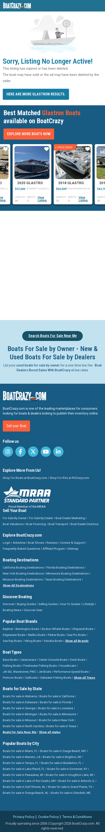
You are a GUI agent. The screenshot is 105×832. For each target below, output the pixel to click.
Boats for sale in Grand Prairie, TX (70, 787)
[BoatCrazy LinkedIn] (58, 451)
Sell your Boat (16, 426)
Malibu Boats (36, 635)
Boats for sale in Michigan (20, 714)
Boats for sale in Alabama (20, 696)
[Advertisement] (52, 264)
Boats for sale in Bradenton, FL (61, 763)
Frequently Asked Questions (21, 548)
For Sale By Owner (15, 518)
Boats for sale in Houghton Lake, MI (69, 775)
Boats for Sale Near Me (19, 732)
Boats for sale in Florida (55, 702)
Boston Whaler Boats (56, 629)
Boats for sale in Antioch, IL (76, 781)
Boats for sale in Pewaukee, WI (23, 775)
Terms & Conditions (77, 817)
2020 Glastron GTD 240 (39, 183)
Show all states (50, 732)
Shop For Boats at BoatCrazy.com (25, 478)
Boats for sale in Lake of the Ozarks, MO (29, 781)
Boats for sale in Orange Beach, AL (26, 793)
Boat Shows (36, 542)
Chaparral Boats (82, 629)
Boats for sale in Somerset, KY (67, 769)
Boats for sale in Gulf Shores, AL (24, 787)
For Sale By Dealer (41, 518)
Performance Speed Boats (71, 671)
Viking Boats (32, 641)
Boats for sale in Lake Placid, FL (24, 769)
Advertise (19, 542)
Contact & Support (72, 542)
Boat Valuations (13, 524)
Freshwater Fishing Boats (40, 665)
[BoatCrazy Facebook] (20, 451)
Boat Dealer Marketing (70, 518)
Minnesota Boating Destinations (67, 573)
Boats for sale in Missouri (19, 720)
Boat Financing (36, 524)
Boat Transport (58, 524)
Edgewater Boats (14, 635)
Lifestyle (88, 604)
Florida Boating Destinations (65, 567)
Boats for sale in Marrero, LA (21, 757)
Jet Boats (45, 671)
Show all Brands (76, 641)
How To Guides (70, 604)
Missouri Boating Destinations (23, 579)
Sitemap (72, 548)
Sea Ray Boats (12, 641)
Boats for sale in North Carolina (23, 726)
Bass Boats (10, 659)
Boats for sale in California (56, 696)
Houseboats (67, 665)
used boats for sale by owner (38, 365)
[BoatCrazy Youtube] (46, 451)
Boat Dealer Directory (85, 524)
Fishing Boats (12, 665)
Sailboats (31, 677)
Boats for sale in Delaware (20, 702)
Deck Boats (77, 659)
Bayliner (8, 629)
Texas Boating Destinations (63, 579)
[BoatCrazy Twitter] (33, 451)
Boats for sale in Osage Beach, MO (63, 751)
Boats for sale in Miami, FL (20, 751)
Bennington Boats (27, 629)
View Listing (42, 199)
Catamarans (28, 659)
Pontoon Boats (12, 677)
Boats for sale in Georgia (19, 708)
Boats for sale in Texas (61, 726)
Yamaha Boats (53, 641)
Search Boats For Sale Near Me (52, 336)
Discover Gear (33, 610)
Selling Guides (48, 604)
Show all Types (84, 677)
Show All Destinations (18, 585)
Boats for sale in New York (56, 720)
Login (6, 542)
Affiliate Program (54, 548)
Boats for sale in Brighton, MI (62, 757)
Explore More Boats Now (28, 134)
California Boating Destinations (23, 567)
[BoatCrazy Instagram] (8, 451)
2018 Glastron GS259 (78, 183)
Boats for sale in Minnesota (58, 714)
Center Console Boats (53, 659)
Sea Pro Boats (76, 635)
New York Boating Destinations (23, 573)
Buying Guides (26, 604)
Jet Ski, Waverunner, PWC (19, 671)
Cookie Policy (48, 817)
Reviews (52, 542)
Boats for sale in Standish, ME (71, 793)
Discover (8, 604)
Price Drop (63, 147)
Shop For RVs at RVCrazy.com (69, 478)
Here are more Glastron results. (35, 94)
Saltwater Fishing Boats (55, 677)
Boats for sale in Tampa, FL (21, 763)
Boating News (12, 610)
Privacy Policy (23, 817)
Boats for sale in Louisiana (55, 708)
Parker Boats (56, 635)
